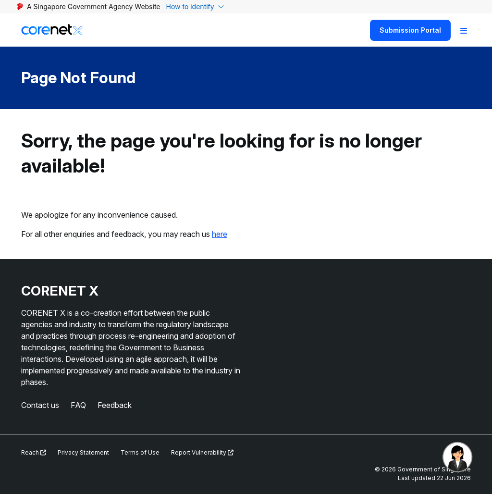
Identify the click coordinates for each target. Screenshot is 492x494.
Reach (33, 452)
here (219, 234)
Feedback (115, 405)
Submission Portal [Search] (410, 30)
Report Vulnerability (202, 452)
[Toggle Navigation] (463, 30)
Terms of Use (140, 452)
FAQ (78, 405)
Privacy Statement (83, 452)
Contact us (40, 405)
